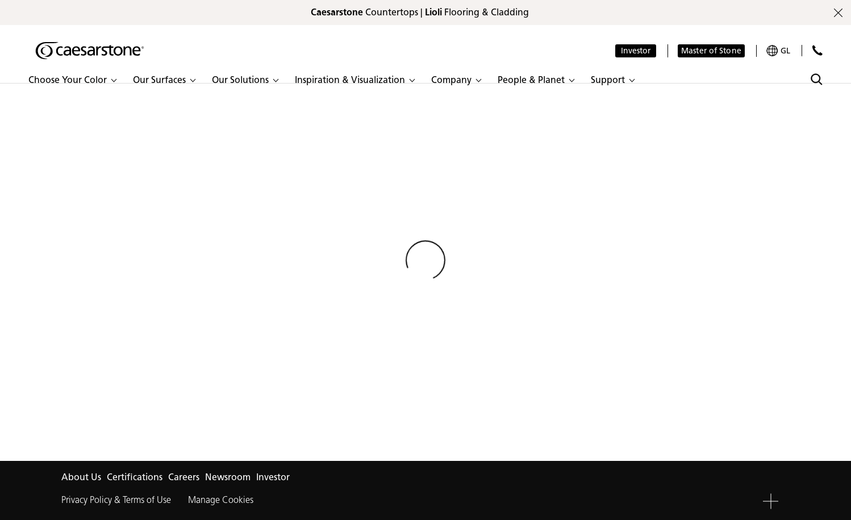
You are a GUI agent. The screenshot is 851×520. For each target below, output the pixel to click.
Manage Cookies (220, 499)
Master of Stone (711, 51)
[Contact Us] (817, 50)
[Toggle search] (817, 79)
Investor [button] (635, 51)
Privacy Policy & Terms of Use (116, 499)
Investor (273, 477)
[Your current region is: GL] (778, 51)
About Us (81, 477)
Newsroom (228, 477)
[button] (72, 80)
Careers (183, 477)
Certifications (134, 477)
